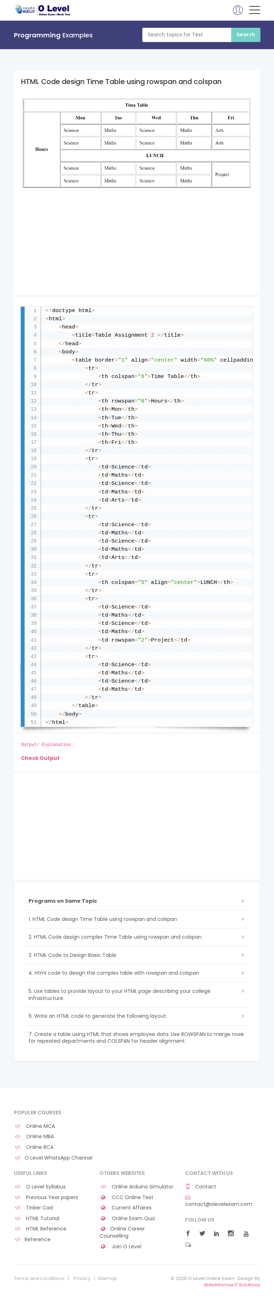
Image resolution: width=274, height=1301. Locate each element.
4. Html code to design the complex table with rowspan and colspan (114, 972)
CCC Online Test (126, 1197)
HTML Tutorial (36, 1218)
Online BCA (34, 1147)
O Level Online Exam (43, 10)
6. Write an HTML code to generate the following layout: (98, 1016)
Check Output (40, 758)
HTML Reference (40, 1228)
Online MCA (34, 1126)
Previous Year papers (46, 1197)
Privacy (81, 1278)
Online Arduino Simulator (136, 1186)
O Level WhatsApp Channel (53, 1158)
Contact (200, 1186)
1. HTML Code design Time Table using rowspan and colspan (103, 919)
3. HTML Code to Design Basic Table (72, 955)
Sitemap (107, 1278)
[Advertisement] (137, 245)
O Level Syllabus (40, 1186)
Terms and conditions (39, 1278)
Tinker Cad (33, 1207)
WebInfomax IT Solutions (232, 1284)
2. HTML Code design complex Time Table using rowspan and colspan (115, 936)
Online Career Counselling (122, 1232)
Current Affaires (126, 1207)
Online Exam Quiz (127, 1218)
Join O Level (120, 1246)
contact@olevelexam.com (218, 1201)
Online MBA (34, 1136)
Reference (32, 1239)
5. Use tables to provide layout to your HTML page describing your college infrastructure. (119, 995)
